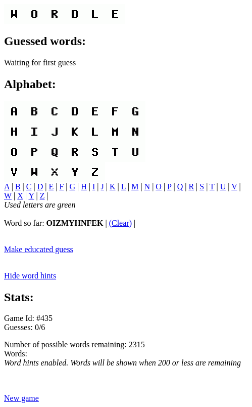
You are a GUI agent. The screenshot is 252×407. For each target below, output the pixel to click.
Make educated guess (38, 249)
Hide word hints (30, 275)
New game (21, 398)
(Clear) (120, 223)
